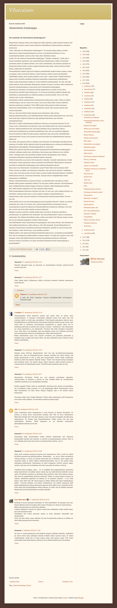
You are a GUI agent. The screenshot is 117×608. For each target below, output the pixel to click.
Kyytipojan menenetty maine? (93, 192)
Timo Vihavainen (20, 499)
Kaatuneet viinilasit (90, 214)
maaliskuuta (88, 115)
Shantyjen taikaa (89, 162)
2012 (84, 247)
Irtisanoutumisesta (89, 150)
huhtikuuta (87, 111)
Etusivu (40, 582)
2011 (84, 250)
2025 (84, 54)
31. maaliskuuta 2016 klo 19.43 (39, 499)
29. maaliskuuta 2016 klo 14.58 (32, 350)
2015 (84, 237)
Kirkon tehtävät (89, 135)
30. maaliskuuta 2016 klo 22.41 (32, 433)
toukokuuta (88, 108)
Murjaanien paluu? (90, 147)
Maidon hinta (88, 183)
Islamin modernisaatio (91, 138)
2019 (84, 74)
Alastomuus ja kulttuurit (91, 117)
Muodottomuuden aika (91, 207)
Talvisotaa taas (88, 174)
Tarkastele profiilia (97, 262)
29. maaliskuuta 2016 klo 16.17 (32, 374)
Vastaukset (20, 290)
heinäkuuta (87, 102)
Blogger (81, 598)
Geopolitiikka (88, 217)
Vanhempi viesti (67, 582)
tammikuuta (88, 233)
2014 (84, 240)
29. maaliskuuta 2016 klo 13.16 (32, 312)
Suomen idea (88, 177)
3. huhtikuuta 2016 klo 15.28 (31, 530)
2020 (84, 70)
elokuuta (87, 99)
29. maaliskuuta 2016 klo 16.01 (37, 294)
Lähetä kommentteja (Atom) (22, 585)
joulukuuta (87, 86)
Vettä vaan (87, 180)
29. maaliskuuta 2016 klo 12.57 (32, 277)
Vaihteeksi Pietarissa (90, 223)
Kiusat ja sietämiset (90, 159)
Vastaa (16, 270)
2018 (84, 77)
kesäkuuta (87, 105)
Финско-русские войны (91, 129)
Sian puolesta (88, 195)
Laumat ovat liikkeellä (91, 166)
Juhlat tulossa (88, 153)
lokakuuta (87, 92)
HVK (85, 186)
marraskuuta (88, 89)
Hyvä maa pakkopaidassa (92, 211)
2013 (84, 243)
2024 (84, 58)
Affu (15, 409)
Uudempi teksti (14, 582)
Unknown (23, 294)
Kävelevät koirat (89, 201)
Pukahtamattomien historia (92, 189)
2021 (84, 67)
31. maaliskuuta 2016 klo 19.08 (32, 451)
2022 (84, 64)
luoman (65, 598)
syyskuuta (87, 96)
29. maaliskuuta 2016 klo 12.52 (32, 262)
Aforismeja (87, 226)
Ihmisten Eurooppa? (90, 125)
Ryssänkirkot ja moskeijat (92, 144)
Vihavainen (21, 10)
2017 (84, 80)
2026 (84, 51)
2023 (84, 61)
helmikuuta (88, 230)
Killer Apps (87, 141)
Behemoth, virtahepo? (91, 198)
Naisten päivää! (89, 204)
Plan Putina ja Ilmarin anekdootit (94, 156)
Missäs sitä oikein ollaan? (92, 220)
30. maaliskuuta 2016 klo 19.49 (28, 409)
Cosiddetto (18, 312)
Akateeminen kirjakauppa (92, 132)
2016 (84, 83)
